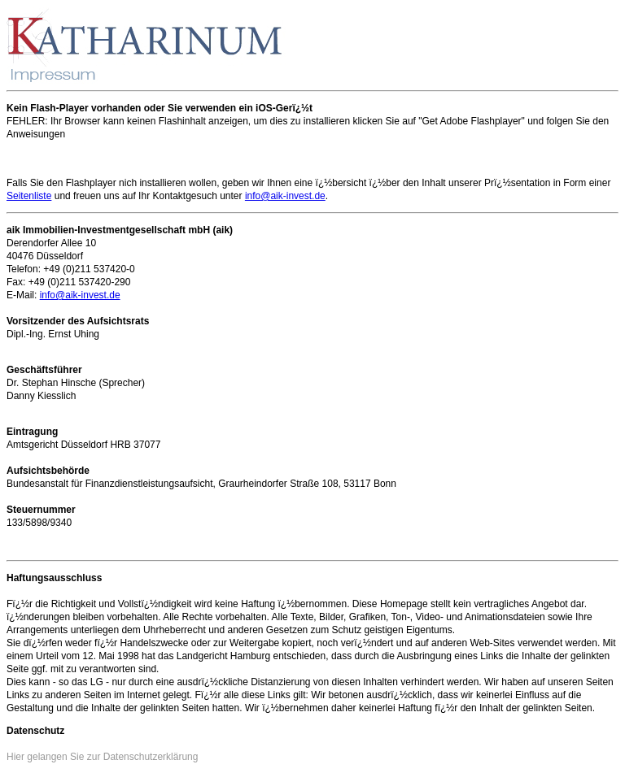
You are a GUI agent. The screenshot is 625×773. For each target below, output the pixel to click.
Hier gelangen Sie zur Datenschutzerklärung (102, 756)
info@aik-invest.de (285, 196)
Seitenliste (29, 196)
